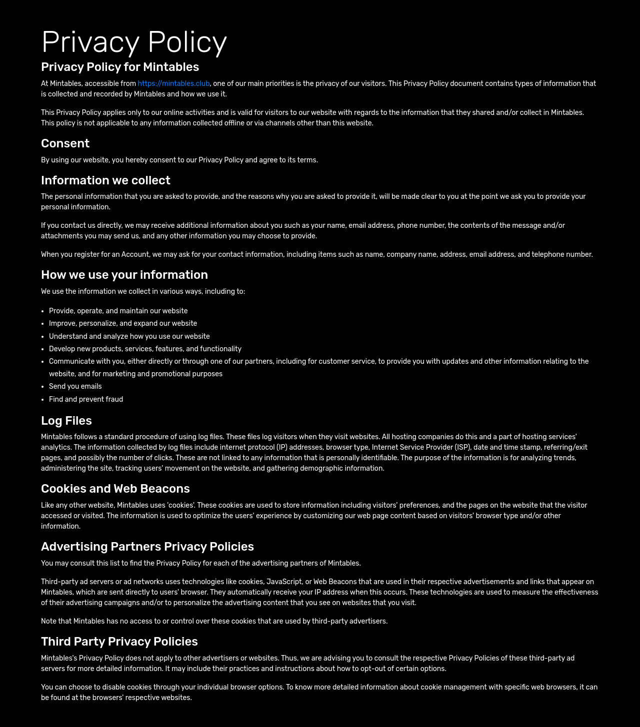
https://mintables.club (174, 83)
